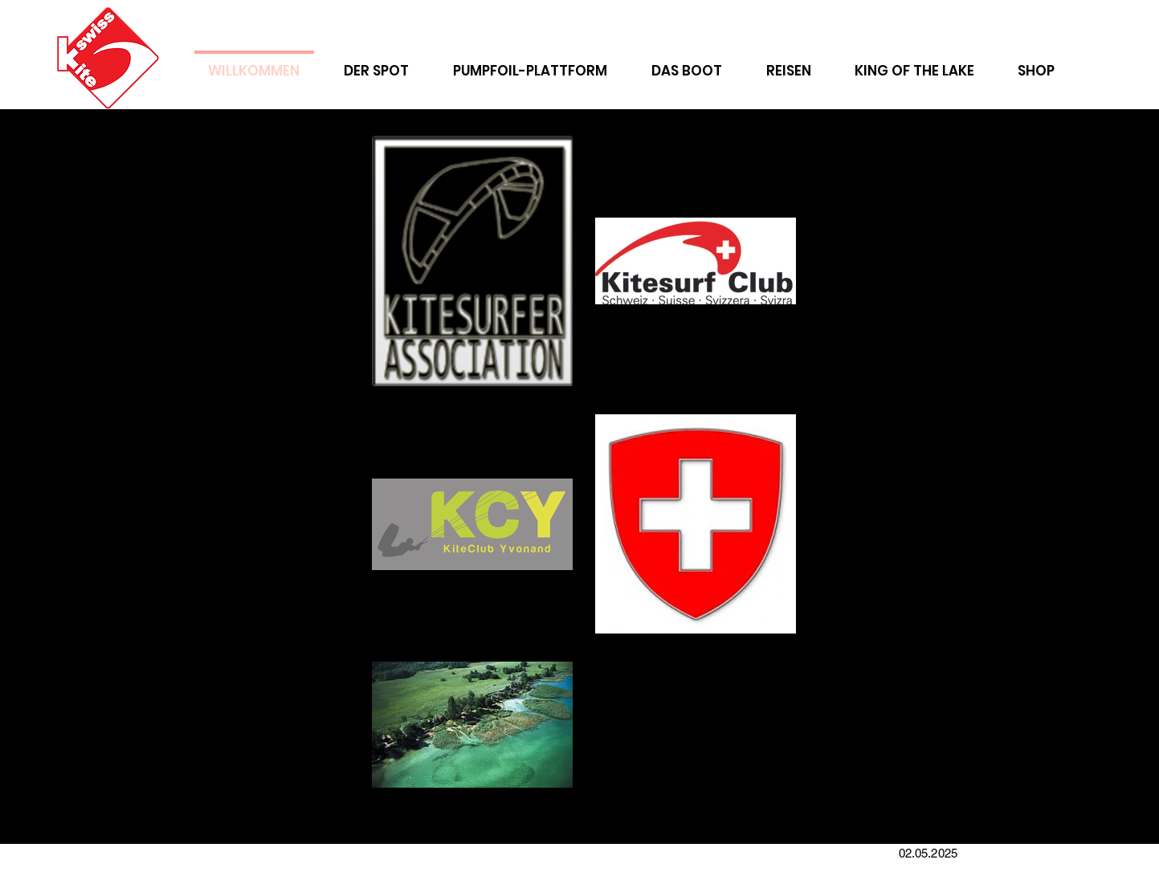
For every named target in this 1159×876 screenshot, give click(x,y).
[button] (789, 63)
